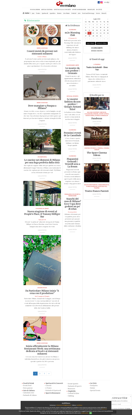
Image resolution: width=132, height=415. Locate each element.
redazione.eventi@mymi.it (63, 405)
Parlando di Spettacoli (53, 390)
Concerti (48, 385)
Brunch (104, 13)
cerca (106, 2)
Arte (79, 13)
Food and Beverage (88, 13)
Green (98, 13)
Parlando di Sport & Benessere (74, 387)
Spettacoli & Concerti (62, 9)
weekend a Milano (102, 43)
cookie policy (84, 413)
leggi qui (104, 409)
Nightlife (91, 9)
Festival (73, 13)
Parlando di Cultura (30, 395)
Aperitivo (52, 13)
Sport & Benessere (79, 9)
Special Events (95, 390)
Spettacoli (45, 13)
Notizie (92, 388)
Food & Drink (35, 9)
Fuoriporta (94, 385)
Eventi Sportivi (73, 384)
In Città (99, 9)
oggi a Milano (90, 43)
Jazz (33, 13)
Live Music (66, 13)
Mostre (59, 13)
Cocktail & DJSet (73, 393)
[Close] (130, 396)
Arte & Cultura (47, 9)
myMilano (79, 405)
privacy (129, 408)
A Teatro (48, 388)
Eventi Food (27, 385)
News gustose (28, 388)
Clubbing (71, 396)
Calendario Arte (28, 393)
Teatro (38, 13)
